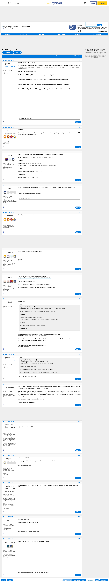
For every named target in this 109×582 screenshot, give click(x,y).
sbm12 (9, 131)
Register (80, 31)
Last (84, 580)
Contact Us (87, 49)
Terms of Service (99, 50)
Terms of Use (103, 27)
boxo (10, 155)
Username (80, 23)
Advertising (96, 49)
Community (23, 34)
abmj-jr (10, 520)
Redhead (23, 198)
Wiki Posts (42, 34)
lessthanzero (10, 542)
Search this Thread (73, 56)
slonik (9, 302)
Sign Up (102, 3)
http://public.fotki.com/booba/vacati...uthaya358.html (32, 340)
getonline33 (9, 64)
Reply (8, 52)
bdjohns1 (9, 188)
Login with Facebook (72, 27)
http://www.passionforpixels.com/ (36, 399)
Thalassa (9, 252)
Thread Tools (60, 56)
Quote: (20, 304)
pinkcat (10, 216)
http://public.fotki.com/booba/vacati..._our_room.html (32, 336)
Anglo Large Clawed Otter (10, 426)
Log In (93, 3)
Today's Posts (61, 34)
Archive (91, 49)
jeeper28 (29, 426)
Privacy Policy (83, 28)
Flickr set (20, 160)
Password (80, 25)
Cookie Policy (102, 49)
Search (77, 34)
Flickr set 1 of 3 (22, 174)
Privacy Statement (91, 50)
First (65, 580)
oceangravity (24, 118)
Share (10, 580)
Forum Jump (103, 580)
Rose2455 (10, 387)
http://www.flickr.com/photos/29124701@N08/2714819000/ (34, 284)
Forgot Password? (103, 31)
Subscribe (18, 52)
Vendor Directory (96, 34)
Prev (69, 580)
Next (79, 580)
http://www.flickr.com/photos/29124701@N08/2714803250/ (34, 278)
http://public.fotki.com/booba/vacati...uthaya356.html (32, 345)
